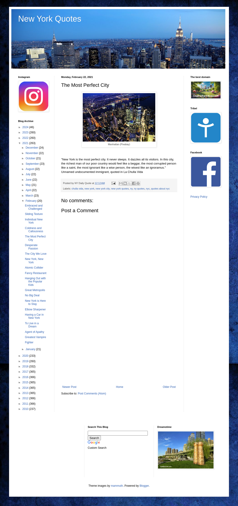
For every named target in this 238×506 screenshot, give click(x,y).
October (31, 158)
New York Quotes (49, 18)
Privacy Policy (198, 196)
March (30, 195)
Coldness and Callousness (34, 230)
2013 (25, 393)
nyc (148, 188)
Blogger (144, 485)
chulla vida (77, 188)
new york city (103, 188)
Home (119, 387)
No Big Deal (32, 295)
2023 (25, 132)
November (32, 153)
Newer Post (69, 387)
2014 (25, 387)
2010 (25, 409)
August (30, 169)
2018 (25, 366)
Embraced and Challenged (34, 207)
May (29, 185)
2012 (25, 398)
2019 (25, 361)
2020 (25, 355)
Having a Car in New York (34, 316)
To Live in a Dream (32, 325)
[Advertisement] (119, 348)
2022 (25, 138)
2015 (25, 382)
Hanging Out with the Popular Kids (35, 282)
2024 (25, 127)
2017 (25, 371)
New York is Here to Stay (35, 302)
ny (131, 188)
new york (89, 188)
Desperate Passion (31, 247)
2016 (25, 377)
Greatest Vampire (35, 337)
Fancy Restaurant (35, 273)
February (31, 200)
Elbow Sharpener (35, 309)
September (33, 163)
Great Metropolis (35, 290)
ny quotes (139, 188)
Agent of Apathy (34, 332)
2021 (25, 143)
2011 (25, 403)
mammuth (117, 485)
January (31, 349)
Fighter (29, 342)
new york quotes (120, 188)
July (28, 174)
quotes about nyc (160, 188)
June (29, 179)
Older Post (169, 387)
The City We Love (35, 253)
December (32, 147)
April (29, 190)
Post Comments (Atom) (92, 393)
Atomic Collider (34, 267)
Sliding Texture (34, 214)
